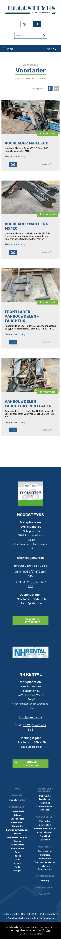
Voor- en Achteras (44, 862)
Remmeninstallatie (45, 828)
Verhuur (16, 795)
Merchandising (44, 876)
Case (17, 852)
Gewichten (45, 825)
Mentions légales (10, 914)
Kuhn (17, 859)
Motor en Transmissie (45, 867)
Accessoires (28, 78)
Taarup (17, 856)
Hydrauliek (45, 858)
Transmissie (17, 811)
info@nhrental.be (30, 717)
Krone (17, 863)
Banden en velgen (17, 837)
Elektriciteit (17, 822)
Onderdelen (17, 807)
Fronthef (45, 836)
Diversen (45, 840)
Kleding (45, 880)
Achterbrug (17, 845)
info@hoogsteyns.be (30, 558)
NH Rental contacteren (32, 764)
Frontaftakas (45, 832)
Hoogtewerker (17, 800)
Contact (44, 894)
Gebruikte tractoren (45, 797)
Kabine (17, 815)
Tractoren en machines (44, 790)
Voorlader (44, 821)
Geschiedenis (44, 887)
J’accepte (36, 933)
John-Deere (17, 848)
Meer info (47, 164)
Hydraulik (17, 826)
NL (54, 48)
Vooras (17, 841)
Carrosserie (17, 819)
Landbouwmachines (17, 830)
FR (48, 48)
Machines (45, 803)
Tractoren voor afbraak (45, 808)
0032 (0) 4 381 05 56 (33, 565)
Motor (17, 833)
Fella (17, 867)
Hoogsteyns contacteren (32, 620)
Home (17, 788)
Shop (17, 78)
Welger (17, 870)
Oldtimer (44, 846)
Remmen (45, 855)
